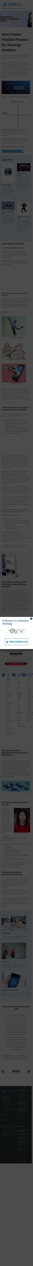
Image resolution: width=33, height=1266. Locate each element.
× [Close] (31, 619)
